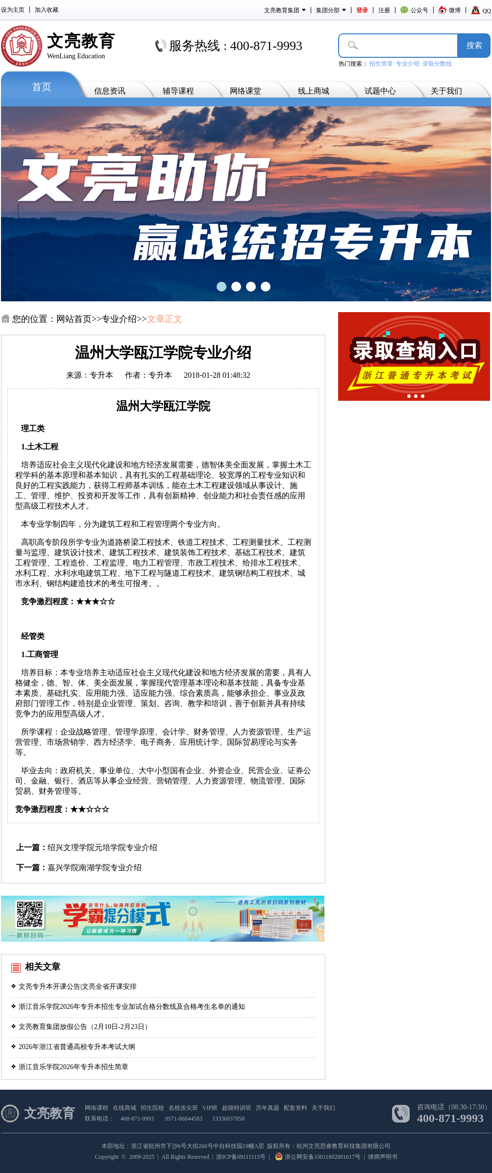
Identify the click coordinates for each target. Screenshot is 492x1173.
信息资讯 (109, 91)
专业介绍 (407, 63)
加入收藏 (46, 9)
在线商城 (124, 1107)
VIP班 (210, 1107)
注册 (384, 10)
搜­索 (474, 45)
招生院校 (152, 1107)
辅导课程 (178, 91)
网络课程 (96, 1107)
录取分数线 (437, 63)
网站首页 (74, 319)
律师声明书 (382, 1156)
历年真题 (267, 1107)
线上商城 (313, 91)
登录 (362, 10)
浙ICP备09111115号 (241, 1156)
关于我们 (446, 91)
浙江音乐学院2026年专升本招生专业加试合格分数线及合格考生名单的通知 (128, 1006)
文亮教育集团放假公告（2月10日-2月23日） (81, 1026)
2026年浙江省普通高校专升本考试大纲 (73, 1047)
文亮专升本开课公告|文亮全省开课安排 (74, 986)
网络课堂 (245, 91)
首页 (41, 86)
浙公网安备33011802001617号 (318, 1156)
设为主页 (13, 9)
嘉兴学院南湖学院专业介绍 (95, 867)
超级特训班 (236, 1107)
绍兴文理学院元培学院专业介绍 (102, 847)
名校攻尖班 (183, 1107)
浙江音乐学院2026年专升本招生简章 (69, 1067)
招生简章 (381, 63)
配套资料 (295, 1107)
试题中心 (380, 91)
